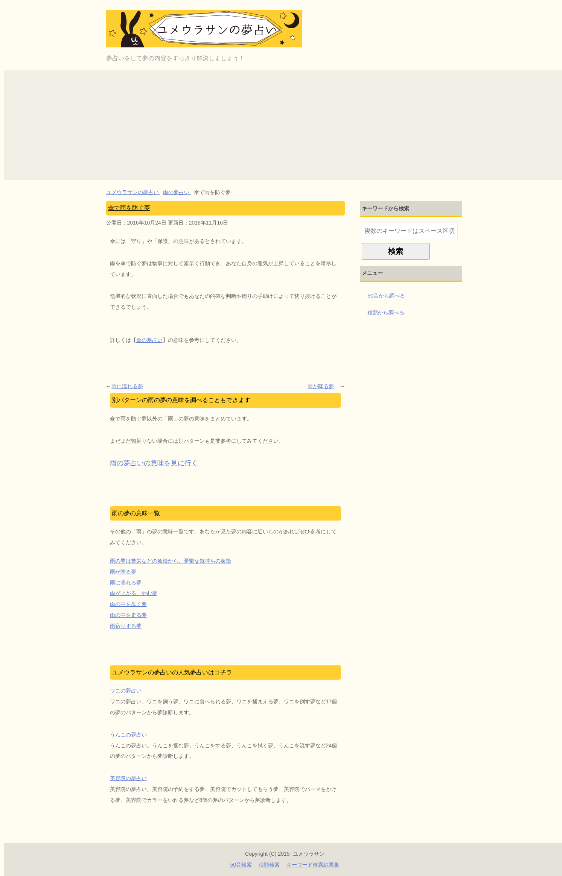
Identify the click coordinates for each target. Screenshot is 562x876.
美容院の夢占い (128, 778)
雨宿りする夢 (126, 626)
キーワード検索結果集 (312, 865)
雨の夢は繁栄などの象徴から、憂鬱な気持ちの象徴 (170, 561)
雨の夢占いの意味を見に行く (154, 463)
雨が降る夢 (321, 386)
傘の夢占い (149, 340)
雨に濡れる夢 (127, 386)
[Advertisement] (285, 122)
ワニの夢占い (126, 691)
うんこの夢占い (128, 735)
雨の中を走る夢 (128, 615)
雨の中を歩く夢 (128, 604)
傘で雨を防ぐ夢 (129, 208)
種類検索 (269, 865)
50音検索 (241, 865)
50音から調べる (386, 296)
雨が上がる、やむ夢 (133, 593)
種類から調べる (385, 313)
